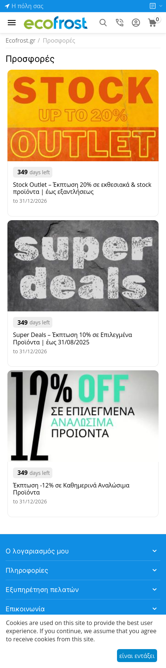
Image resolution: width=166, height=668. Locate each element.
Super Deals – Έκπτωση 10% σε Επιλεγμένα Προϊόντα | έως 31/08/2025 (72, 338)
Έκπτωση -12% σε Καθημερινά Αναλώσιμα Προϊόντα (71, 489)
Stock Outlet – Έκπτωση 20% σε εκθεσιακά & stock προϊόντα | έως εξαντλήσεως (82, 188)
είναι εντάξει (136, 656)
